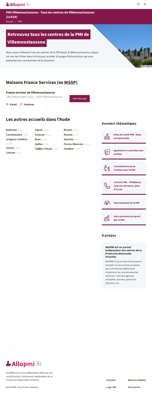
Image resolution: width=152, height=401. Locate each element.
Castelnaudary (17, 135)
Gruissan (43, 135)
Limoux (13, 148)
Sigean (42, 130)
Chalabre (72, 149)
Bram (41, 139)
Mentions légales (137, 380)
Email (11, 104)
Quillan (42, 144)
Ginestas (72, 139)
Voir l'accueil (79, 98)
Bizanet (71, 130)
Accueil (9, 21)
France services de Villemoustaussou (30, 93)
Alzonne (71, 135)
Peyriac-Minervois (76, 144)
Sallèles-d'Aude (46, 149)
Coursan (13, 153)
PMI (20, 21)
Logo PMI (111, 387)
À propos (111, 380)
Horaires (27, 104)
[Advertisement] (124, 98)
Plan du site (134, 387)
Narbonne (14, 130)
